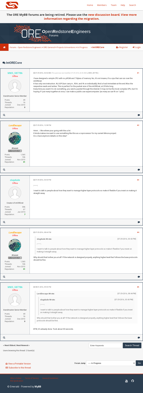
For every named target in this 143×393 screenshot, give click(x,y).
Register (122, 47)
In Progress (82, 47)
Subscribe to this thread (20, 367)
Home (90, 5)
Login (137, 47)
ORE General (49, 47)
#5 (138, 287)
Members (102, 5)
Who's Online (15, 378)
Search (132, 5)
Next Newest (22, 345)
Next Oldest (10, 345)
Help (123, 5)
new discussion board (103, 15)
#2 (138, 125)
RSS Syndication (16, 381)
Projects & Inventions (66, 47)
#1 (138, 73)
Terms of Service (32, 378)
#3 (138, 180)
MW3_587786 (93, 73)
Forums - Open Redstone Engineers (25, 47)
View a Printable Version (19, 364)
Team (114, 5)
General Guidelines (50, 378)
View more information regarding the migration (90, 17)
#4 (138, 232)
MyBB (38, 386)
